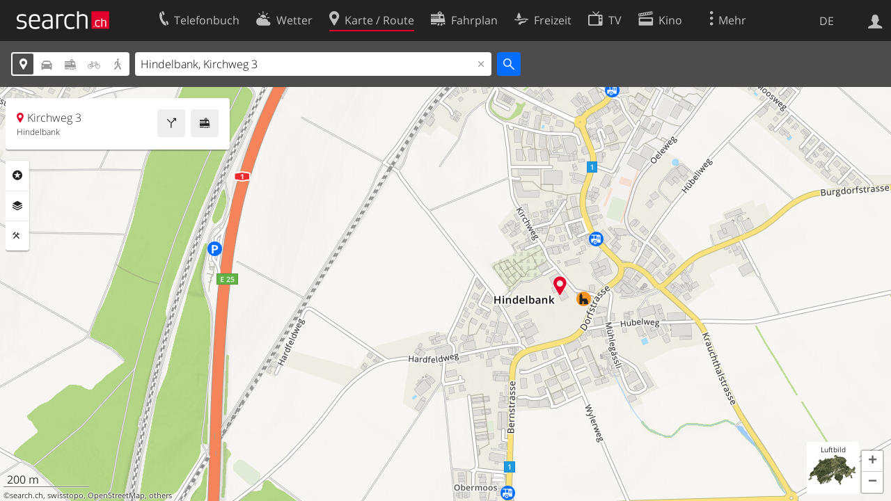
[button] (872, 461)
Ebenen (17, 206)
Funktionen (17, 235)
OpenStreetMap (116, 495)
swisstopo (65, 495)
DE (826, 21)
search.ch (26, 495)
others (160, 495)
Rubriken (17, 175)
